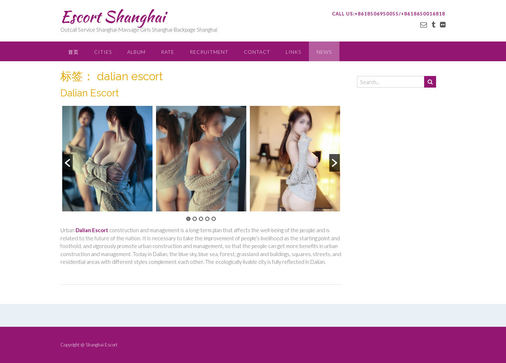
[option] (107, 158)
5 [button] (214, 219)
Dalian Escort (89, 93)
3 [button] (201, 219)
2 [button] (195, 219)
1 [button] (188, 219)
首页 (73, 52)
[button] (67, 163)
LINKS (293, 52)
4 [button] (207, 219)
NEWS (324, 52)
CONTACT (257, 52)
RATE (167, 52)
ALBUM (136, 52)
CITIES (103, 52)
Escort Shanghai (112, 16)
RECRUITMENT (209, 52)
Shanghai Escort (101, 345)
